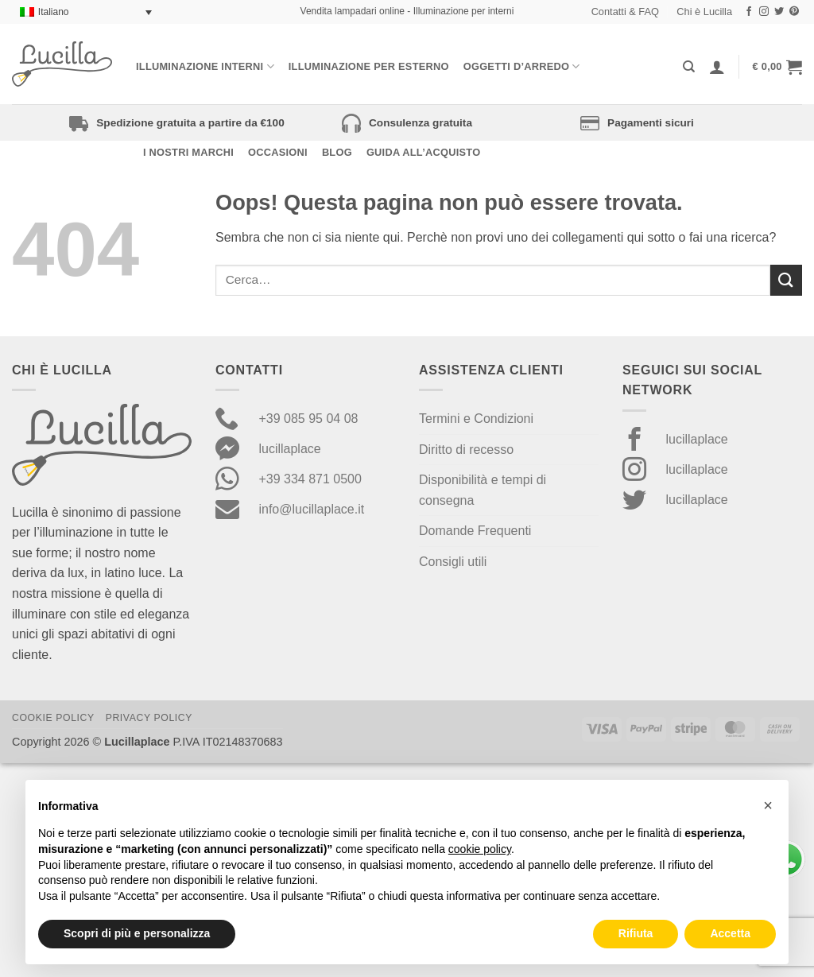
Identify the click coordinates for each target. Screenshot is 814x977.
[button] (777, 67)
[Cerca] (689, 67)
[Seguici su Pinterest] (794, 11)
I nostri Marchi (188, 152)
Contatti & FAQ (625, 11)
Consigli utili (452, 561)
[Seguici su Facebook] (749, 11)
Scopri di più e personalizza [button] (137, 933)
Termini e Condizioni (476, 418)
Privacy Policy (149, 717)
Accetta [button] (730, 933)
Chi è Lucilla (704, 11)
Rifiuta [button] (635, 933)
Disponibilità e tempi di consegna (482, 490)
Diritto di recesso (466, 449)
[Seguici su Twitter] (779, 11)
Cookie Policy (53, 717)
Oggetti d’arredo (521, 66)
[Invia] (786, 280)
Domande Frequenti (475, 530)
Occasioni (278, 152)
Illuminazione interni (205, 66)
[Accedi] (717, 66)
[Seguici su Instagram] (764, 11)
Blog (337, 152)
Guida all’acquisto (423, 152)
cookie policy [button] (479, 849)
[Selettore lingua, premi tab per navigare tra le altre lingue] (86, 12)
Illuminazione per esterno (369, 66)
